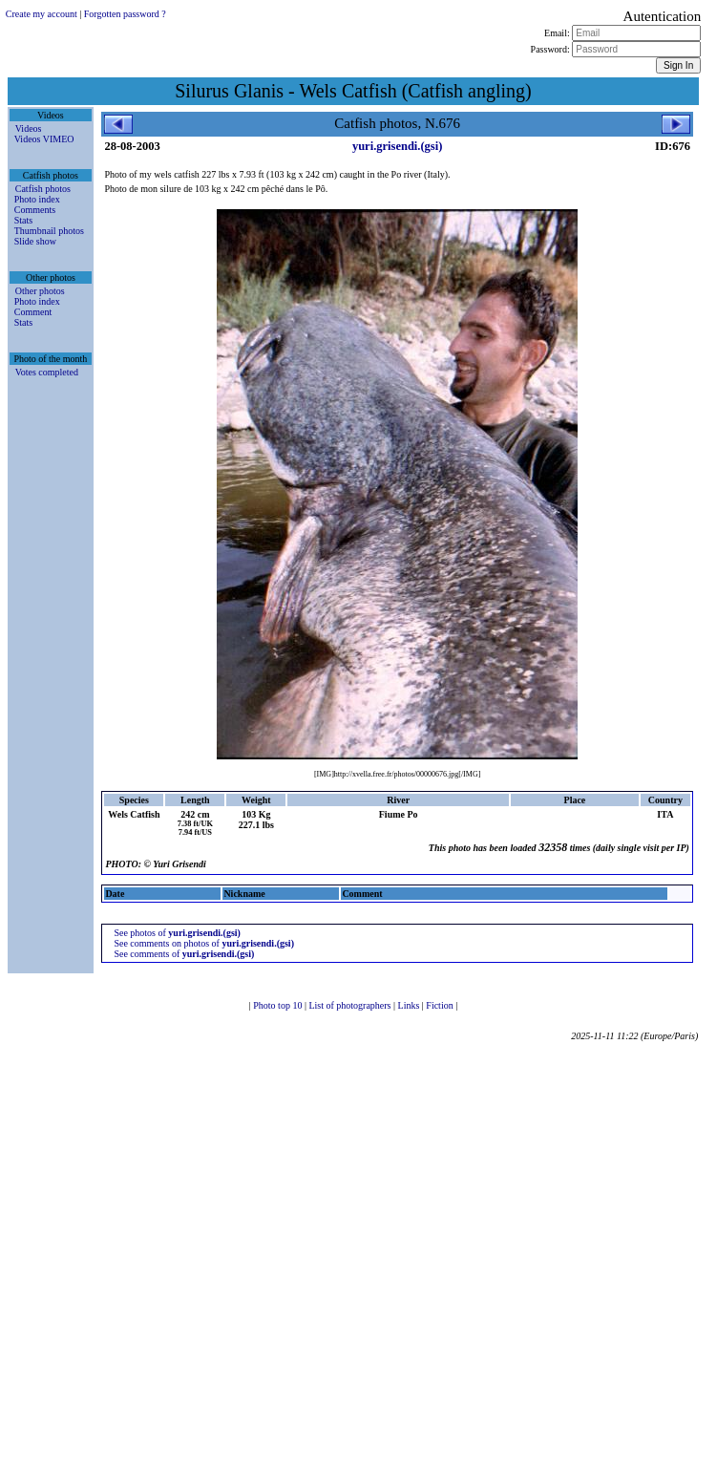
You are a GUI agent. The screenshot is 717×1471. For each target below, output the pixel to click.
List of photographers (350, 1005)
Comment (33, 312)
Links (410, 1005)
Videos (28, 128)
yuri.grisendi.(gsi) (397, 146)
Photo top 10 (279, 1005)
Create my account (41, 14)
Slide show (35, 241)
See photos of (177, 932)
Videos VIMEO (44, 139)
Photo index (37, 199)
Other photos (40, 291)
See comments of (184, 954)
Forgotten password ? (125, 14)
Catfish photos (43, 188)
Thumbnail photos (49, 230)
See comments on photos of (204, 943)
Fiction (440, 1005)
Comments (34, 209)
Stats (23, 220)
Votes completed (46, 372)
